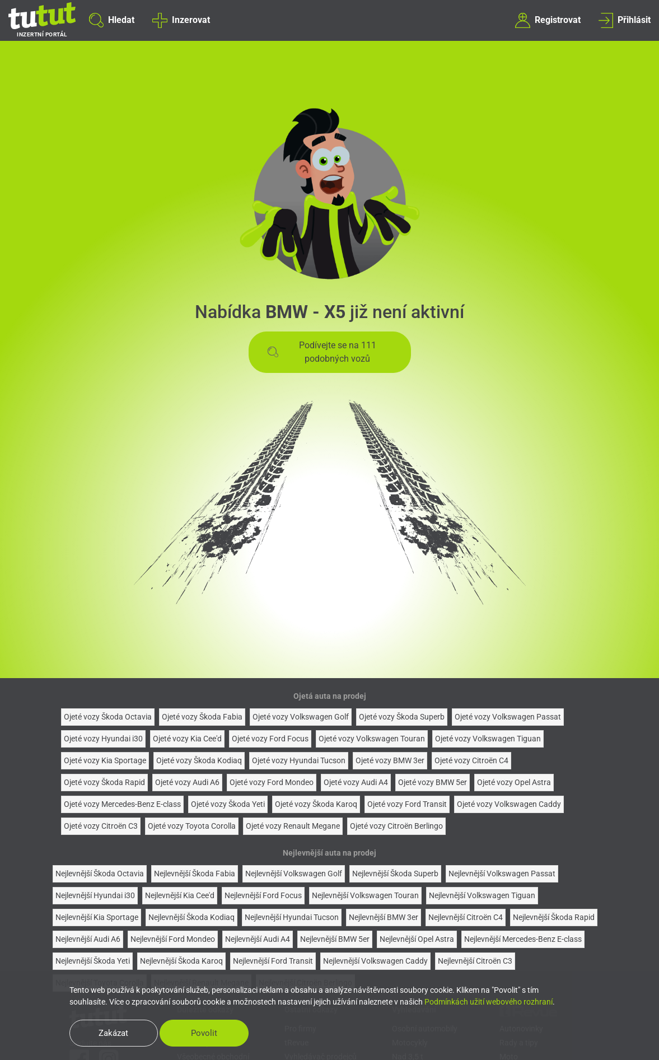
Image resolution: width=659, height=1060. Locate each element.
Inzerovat (180, 20)
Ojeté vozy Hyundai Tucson (298, 760)
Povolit (205, 1033)
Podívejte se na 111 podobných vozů (321, 352)
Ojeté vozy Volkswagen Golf (301, 716)
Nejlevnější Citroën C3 (475, 960)
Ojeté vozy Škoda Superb (402, 716)
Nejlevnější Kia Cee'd (179, 895)
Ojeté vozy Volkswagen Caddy (509, 804)
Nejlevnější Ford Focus (263, 895)
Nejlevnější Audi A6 (87, 939)
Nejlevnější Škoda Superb (395, 873)
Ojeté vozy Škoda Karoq (316, 804)
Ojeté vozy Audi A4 (356, 782)
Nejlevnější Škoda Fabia (194, 873)
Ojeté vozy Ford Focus (270, 738)
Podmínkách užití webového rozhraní (488, 1001)
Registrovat (547, 20)
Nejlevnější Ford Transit (273, 960)
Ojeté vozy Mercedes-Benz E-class (122, 804)
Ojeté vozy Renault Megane (293, 825)
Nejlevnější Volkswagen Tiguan (482, 895)
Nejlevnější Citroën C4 (465, 917)
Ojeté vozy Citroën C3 (101, 825)
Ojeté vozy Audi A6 (187, 782)
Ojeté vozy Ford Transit (407, 804)
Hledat (111, 20)
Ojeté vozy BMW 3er (390, 760)
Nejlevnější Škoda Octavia (99, 873)
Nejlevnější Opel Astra (417, 939)
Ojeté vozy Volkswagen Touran (372, 738)
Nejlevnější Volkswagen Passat (501, 873)
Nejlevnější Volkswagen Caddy (375, 960)
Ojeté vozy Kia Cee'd (187, 738)
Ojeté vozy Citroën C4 (471, 760)
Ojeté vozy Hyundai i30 (103, 738)
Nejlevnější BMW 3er (383, 917)
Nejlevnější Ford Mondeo (172, 939)
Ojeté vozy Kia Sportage (105, 760)
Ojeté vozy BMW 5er (432, 782)
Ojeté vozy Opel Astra (514, 782)
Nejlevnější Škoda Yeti (92, 960)
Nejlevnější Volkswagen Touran (365, 895)
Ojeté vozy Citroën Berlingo (396, 825)
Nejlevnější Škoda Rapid (554, 917)
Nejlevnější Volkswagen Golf (293, 873)
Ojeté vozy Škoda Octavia (108, 716)
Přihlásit (625, 20)
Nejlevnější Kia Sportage (96, 917)
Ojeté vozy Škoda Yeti (228, 804)
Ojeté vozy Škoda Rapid (104, 782)
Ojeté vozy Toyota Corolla (192, 825)
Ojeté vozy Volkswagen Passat (508, 716)
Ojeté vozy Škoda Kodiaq (199, 760)
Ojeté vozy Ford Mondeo (272, 782)
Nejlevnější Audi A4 (257, 939)
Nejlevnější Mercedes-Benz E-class (523, 939)
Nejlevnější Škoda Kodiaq (191, 917)
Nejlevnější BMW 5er (335, 939)
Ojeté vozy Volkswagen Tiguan (488, 738)
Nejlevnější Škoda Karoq (181, 960)
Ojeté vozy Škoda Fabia (202, 716)
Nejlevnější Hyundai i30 (95, 895)
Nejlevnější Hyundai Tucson (292, 917)
